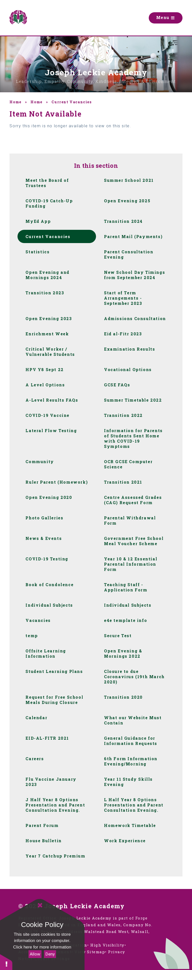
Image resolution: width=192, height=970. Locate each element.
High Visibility (107, 944)
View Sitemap (89, 951)
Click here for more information (42, 947)
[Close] (40, 905)
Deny (50, 953)
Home (15, 102)
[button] (6, 962)
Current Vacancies (72, 102)
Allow (35, 953)
